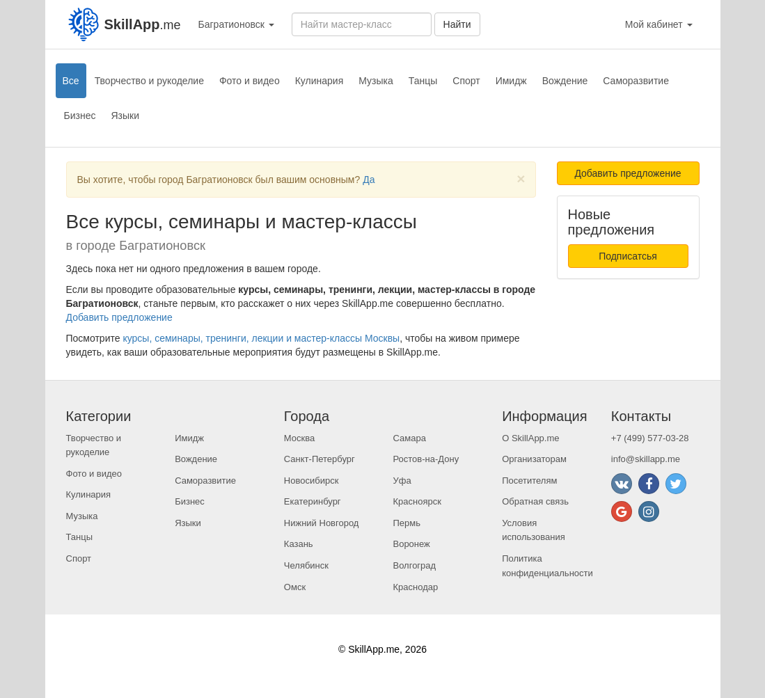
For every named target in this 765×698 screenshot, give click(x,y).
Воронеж (411, 544)
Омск (295, 587)
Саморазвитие (636, 80)
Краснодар (415, 587)
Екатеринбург (312, 501)
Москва (299, 438)
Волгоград (414, 565)
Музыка (375, 80)
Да (368, 179)
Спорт (466, 80)
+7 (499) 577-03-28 (650, 438)
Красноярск (417, 501)
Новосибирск (311, 480)
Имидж (511, 80)
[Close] (520, 178)
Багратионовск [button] (236, 24)
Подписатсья (628, 256)
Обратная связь (535, 501)
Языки (125, 115)
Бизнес (80, 115)
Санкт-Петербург (319, 459)
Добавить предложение (119, 317)
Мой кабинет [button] (659, 24)
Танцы (423, 80)
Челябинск (306, 565)
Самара (409, 438)
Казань (298, 544)
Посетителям (529, 480)
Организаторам (534, 459)
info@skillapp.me (645, 459)
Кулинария (319, 80)
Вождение (565, 80)
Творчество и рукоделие (149, 80)
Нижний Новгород (321, 523)
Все (71, 80)
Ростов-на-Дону (426, 459)
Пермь (406, 523)
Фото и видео (249, 80)
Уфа (402, 480)
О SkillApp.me (530, 438)
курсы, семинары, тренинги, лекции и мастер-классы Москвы (261, 338)
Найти (457, 24)
